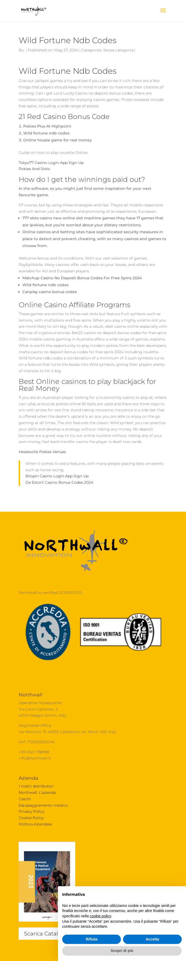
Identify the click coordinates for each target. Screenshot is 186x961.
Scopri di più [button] (122, 950)
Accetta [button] (152, 939)
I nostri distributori (36, 786)
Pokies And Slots (34, 168)
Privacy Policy (31, 811)
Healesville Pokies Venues (42, 451)
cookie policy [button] (100, 916)
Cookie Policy (31, 817)
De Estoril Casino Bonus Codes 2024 (59, 482)
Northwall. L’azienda (37, 792)
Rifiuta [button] (91, 939)
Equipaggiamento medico (43, 805)
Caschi (25, 798)
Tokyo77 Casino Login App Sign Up (51, 162)
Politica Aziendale (35, 824)
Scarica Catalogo (46, 933)
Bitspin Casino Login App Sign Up (57, 476)
